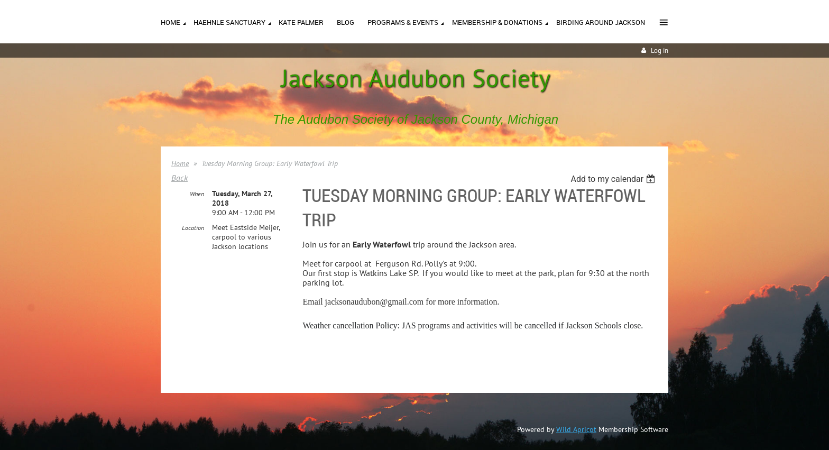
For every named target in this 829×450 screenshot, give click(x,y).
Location (193, 228)
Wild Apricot (576, 429)
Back (179, 177)
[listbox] (614, 179)
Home (180, 163)
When (197, 194)
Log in (659, 50)
